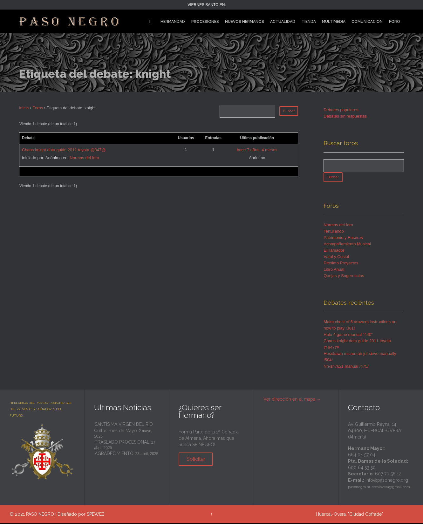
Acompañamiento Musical (347, 244)
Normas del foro (84, 157)
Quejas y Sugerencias (344, 276)
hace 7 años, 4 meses (257, 149)
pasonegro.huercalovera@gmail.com (379, 488)
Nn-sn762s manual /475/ (346, 366)
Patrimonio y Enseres (343, 238)
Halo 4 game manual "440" (348, 335)
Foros (37, 107)
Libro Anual (334, 270)
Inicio (24, 107)
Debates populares (341, 109)
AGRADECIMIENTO (114, 454)
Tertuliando (334, 231)
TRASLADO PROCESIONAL (122, 442)
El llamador (334, 250)
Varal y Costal (336, 257)
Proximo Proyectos (341, 263)
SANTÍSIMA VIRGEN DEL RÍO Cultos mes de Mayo (123, 428)
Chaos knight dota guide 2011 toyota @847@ (64, 149)
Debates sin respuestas (345, 116)
